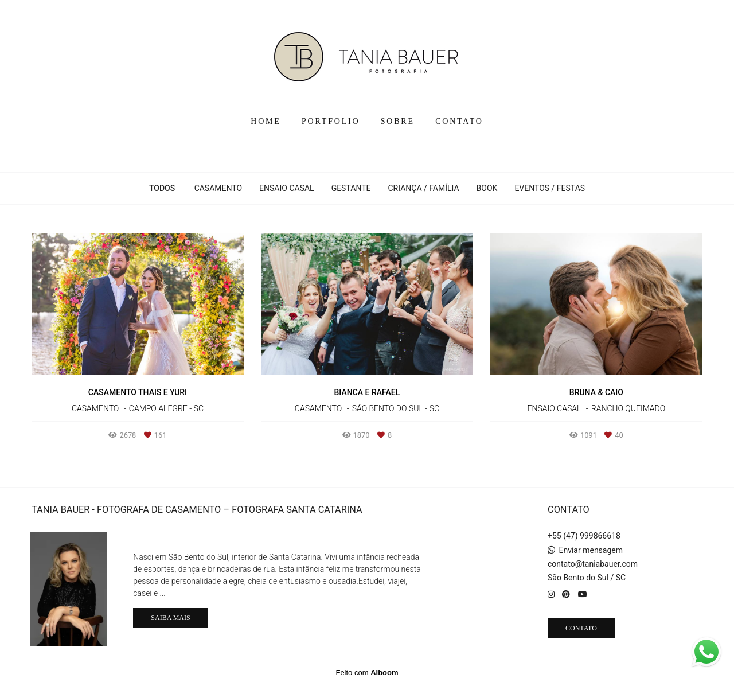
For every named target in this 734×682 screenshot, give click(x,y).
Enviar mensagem (591, 550)
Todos (162, 188)
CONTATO (459, 121)
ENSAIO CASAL (286, 188)
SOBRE (398, 121)
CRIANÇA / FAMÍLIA (423, 188)
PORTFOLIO (331, 121)
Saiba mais (170, 618)
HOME (265, 121)
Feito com (366, 672)
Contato (581, 628)
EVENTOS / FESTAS (549, 188)
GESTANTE (351, 188)
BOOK (487, 188)
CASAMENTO (218, 188)
